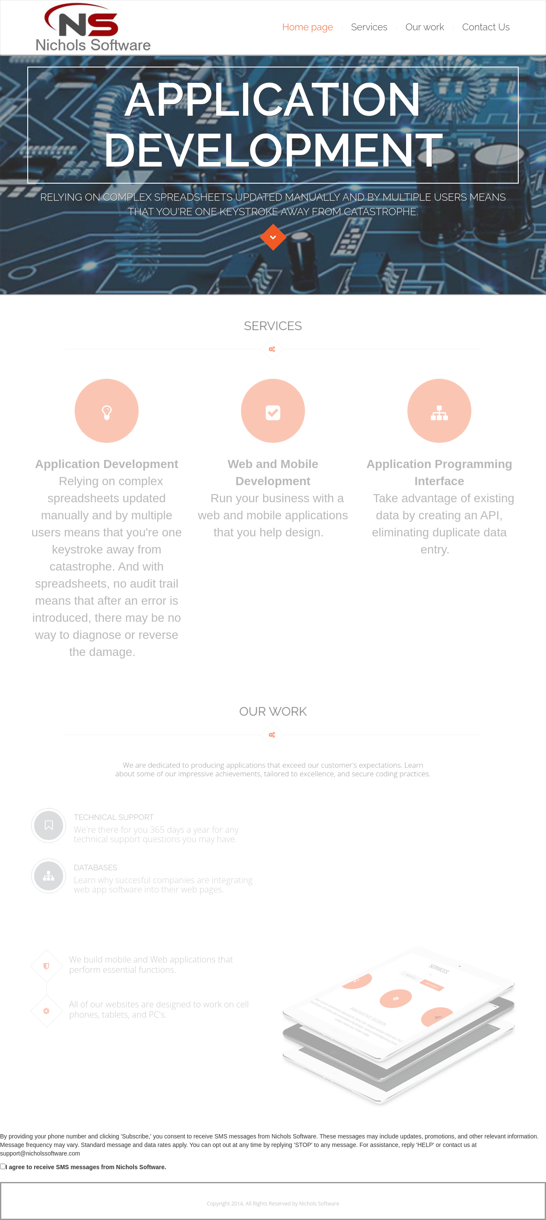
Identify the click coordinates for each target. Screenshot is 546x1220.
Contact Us (486, 27)
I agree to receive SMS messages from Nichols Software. (83, 1167)
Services (369, 27)
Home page (307, 27)
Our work (425, 27)
